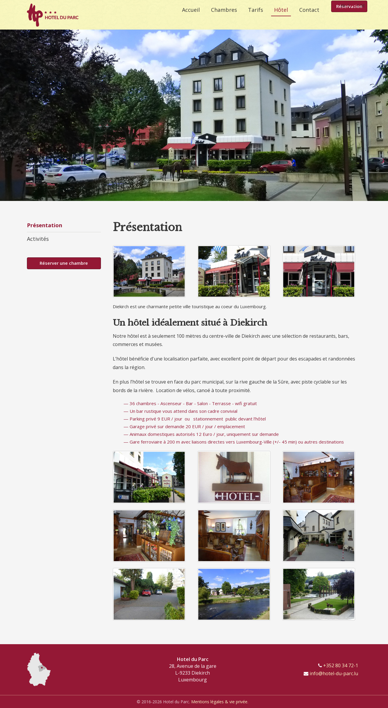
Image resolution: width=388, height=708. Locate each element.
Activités (38, 238)
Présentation (44, 225)
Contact (309, 17)
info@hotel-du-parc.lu (334, 673)
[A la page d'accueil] (52, 15)
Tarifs (251, 17)
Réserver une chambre (64, 263)
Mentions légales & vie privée (219, 701)
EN (343, 5)
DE (362, 5)
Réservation (349, 18)
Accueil (183, 17)
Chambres (218, 17)
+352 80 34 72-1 (340, 665)
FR (353, 5)
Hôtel (279, 17)
